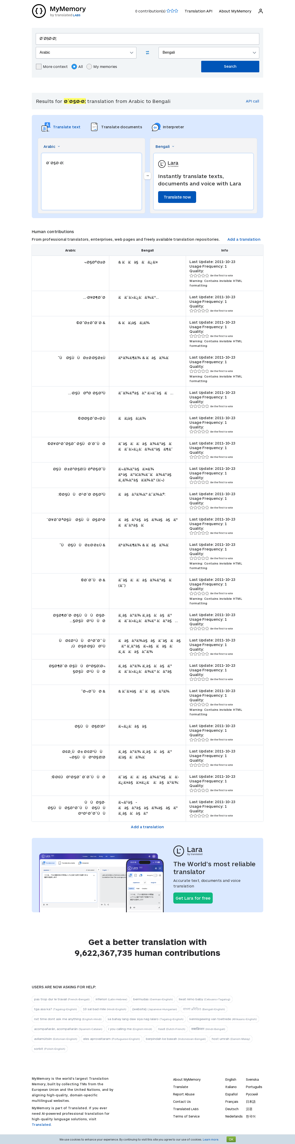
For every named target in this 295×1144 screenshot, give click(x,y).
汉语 (249, 1109)
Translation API (198, 11)
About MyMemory (235, 11)
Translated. (42, 1124)
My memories (101, 66)
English (230, 1079)
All (77, 66)
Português (254, 1087)
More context (52, 66)
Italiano (231, 1087)
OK (231, 1139)
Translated (186, 1109)
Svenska (252, 1079)
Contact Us (182, 1101)
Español (231, 1094)
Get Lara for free (193, 898)
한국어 (251, 1116)
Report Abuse (184, 1094)
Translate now (177, 196)
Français (231, 1101)
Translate (180, 1087)
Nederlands (234, 1116)
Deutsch (232, 1109)
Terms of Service (186, 1116)
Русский (252, 1094)
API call (252, 101)
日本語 (251, 1101)
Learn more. (211, 1139)
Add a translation (243, 239)
